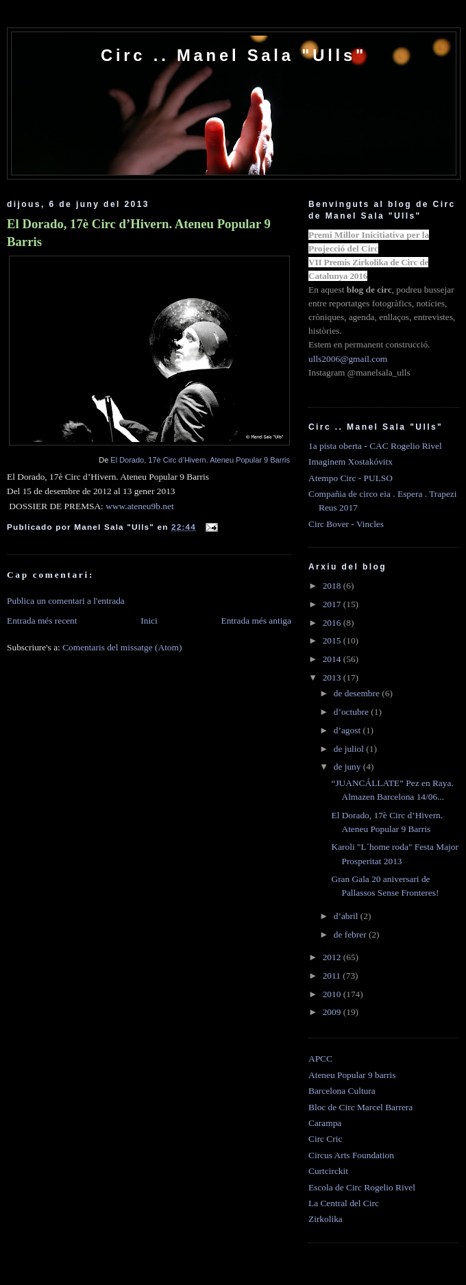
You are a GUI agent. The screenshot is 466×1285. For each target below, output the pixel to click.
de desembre (358, 693)
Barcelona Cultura (342, 1091)
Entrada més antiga (256, 620)
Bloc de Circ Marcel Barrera (360, 1107)
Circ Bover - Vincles (346, 524)
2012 (333, 957)
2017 (333, 604)
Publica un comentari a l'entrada (66, 601)
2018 (333, 585)
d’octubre (352, 712)
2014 (333, 659)
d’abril (347, 916)
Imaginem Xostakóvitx (350, 461)
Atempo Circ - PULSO (350, 478)
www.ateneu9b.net (139, 506)
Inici (149, 620)
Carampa (324, 1123)
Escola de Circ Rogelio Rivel (361, 1187)
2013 (333, 677)
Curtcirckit (328, 1171)
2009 (333, 1012)
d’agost (348, 730)
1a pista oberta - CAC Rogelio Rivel (375, 446)
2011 (333, 975)
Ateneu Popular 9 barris (351, 1075)
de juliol (350, 749)
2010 (333, 994)
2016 (333, 622)
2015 (333, 640)
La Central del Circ (343, 1203)
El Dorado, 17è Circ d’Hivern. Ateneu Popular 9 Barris (139, 233)
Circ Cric (325, 1139)
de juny (348, 766)
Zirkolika (325, 1219)
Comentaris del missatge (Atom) (122, 647)
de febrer (351, 934)
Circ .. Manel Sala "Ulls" (234, 55)
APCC (320, 1058)
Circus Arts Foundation (351, 1155)
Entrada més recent (42, 620)
